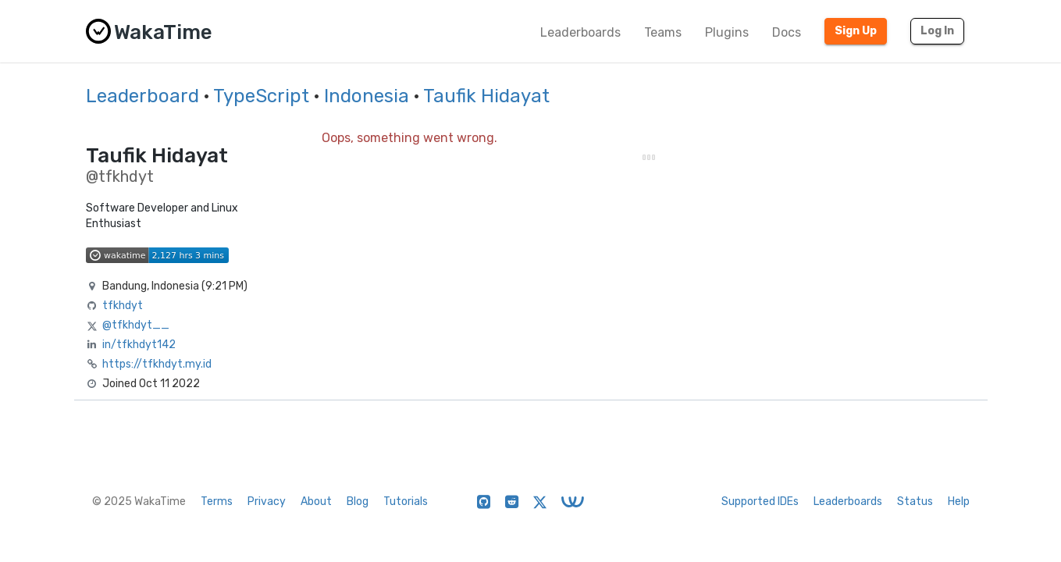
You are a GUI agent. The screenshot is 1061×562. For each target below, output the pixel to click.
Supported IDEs (760, 501)
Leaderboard (142, 96)
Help (959, 501)
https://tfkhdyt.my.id (157, 364)
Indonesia (366, 96)
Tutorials (405, 501)
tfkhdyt (122, 305)
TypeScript (261, 96)
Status (915, 501)
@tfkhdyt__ (135, 325)
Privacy (266, 501)
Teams (663, 32)
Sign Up (856, 30)
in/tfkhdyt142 (139, 344)
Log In (937, 30)
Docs (786, 32)
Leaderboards (580, 32)
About (316, 501)
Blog (358, 501)
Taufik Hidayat (486, 96)
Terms (217, 501)
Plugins (727, 32)
